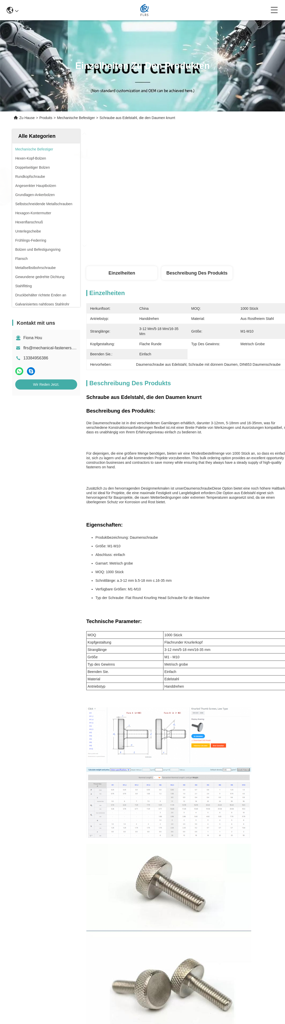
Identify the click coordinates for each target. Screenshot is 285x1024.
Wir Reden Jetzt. (46, 384)
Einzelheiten (121, 273)
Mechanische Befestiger (76, 118)
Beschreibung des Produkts (196, 273)
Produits (45, 118)
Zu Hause (27, 118)
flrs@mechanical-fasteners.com (51, 348)
